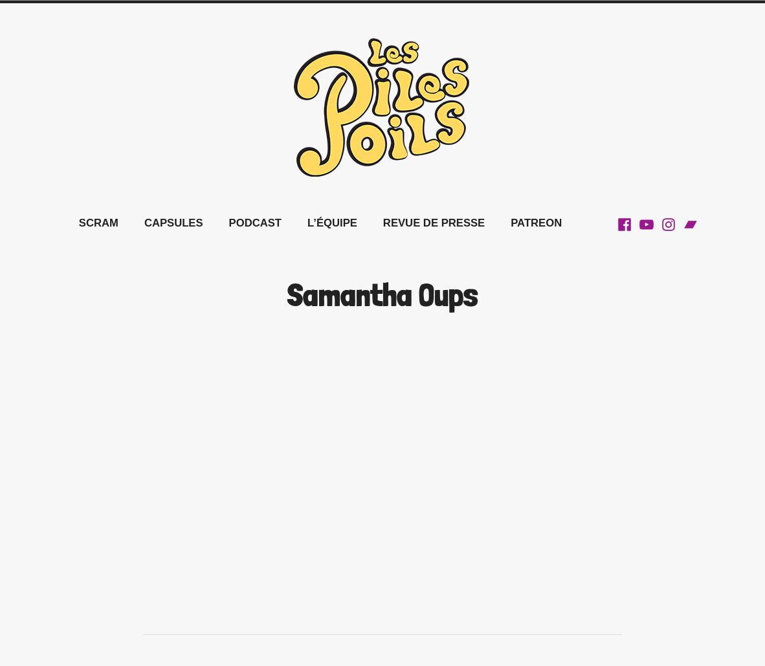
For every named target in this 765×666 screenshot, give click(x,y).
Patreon (536, 223)
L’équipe (332, 223)
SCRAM (98, 223)
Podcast (255, 223)
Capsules (173, 223)
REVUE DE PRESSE (434, 223)
